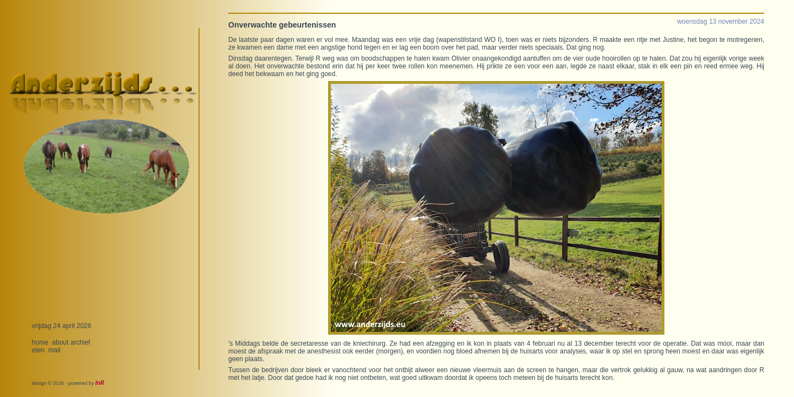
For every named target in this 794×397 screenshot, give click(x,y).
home (40, 342)
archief (80, 342)
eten (38, 350)
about (60, 342)
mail (55, 350)
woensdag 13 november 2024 (720, 21)
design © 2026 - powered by (68, 383)
